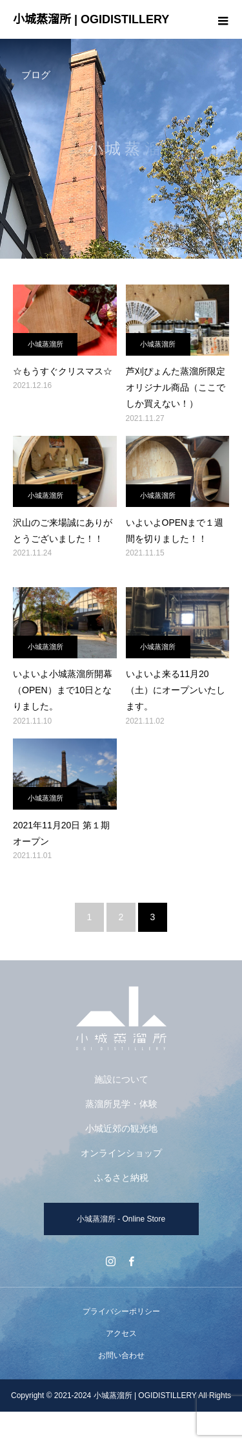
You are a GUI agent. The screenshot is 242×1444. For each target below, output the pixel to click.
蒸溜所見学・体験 (121, 1104)
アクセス (121, 1333)
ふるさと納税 (121, 1177)
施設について (121, 1079)
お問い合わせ (121, 1355)
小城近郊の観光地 (121, 1128)
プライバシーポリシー (121, 1311)
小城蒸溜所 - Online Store (121, 1218)
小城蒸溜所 (45, 344)
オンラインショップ (121, 1153)
